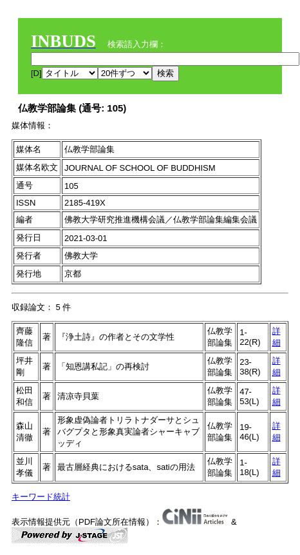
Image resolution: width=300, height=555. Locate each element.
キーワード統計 (41, 496)
